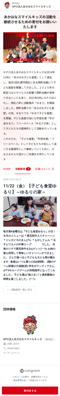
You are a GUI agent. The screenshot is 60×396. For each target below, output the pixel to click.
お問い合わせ (13, 343)
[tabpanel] (30, 235)
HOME (7, 169)
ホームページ (13, 352)
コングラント (19, 380)
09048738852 (13, 348)
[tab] (7, 169)
